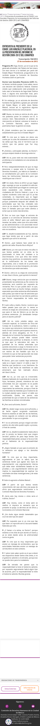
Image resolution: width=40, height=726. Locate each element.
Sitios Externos (10, 689)
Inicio (3, 14)
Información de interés (29, 689)
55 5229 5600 (24, 719)
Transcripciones (14, 14)
